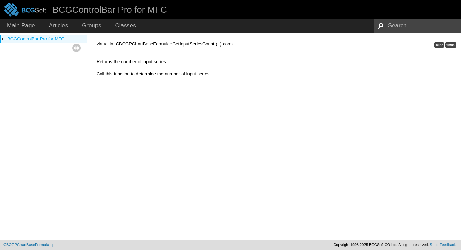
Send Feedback (443, 245)
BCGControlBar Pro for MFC (36, 38)
